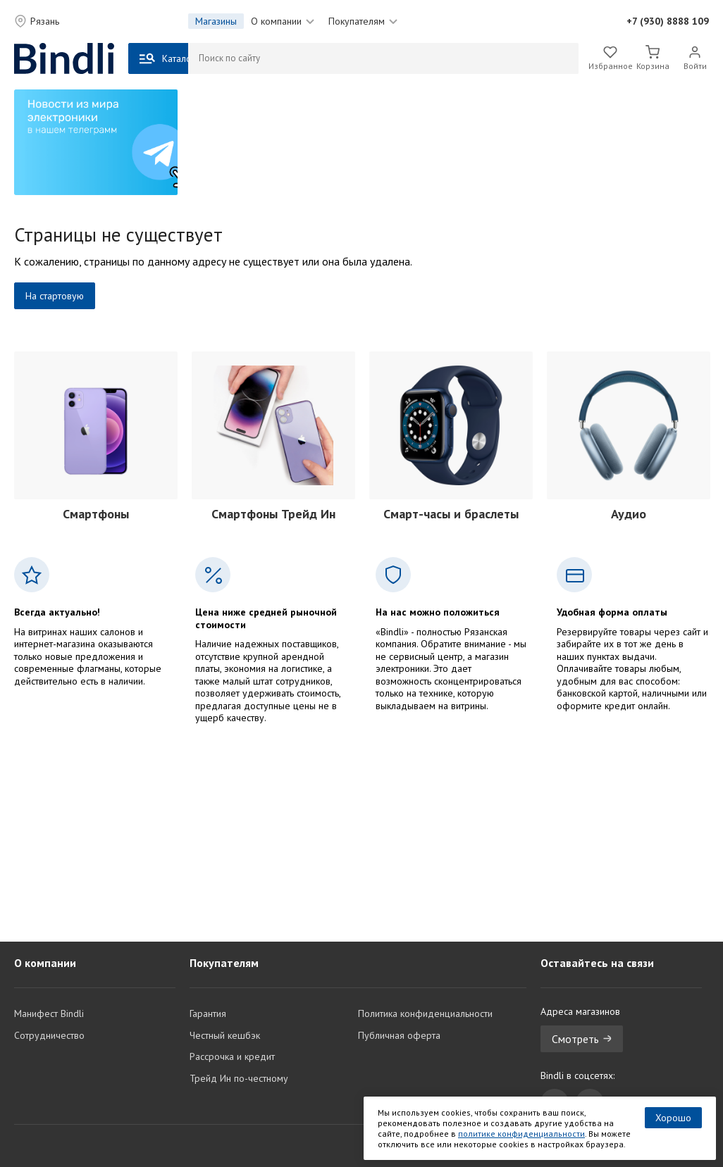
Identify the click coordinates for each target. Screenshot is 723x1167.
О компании (282, 21)
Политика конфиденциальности (425, 1013)
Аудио (628, 514)
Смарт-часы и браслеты (451, 514)
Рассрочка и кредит (232, 1056)
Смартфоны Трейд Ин (273, 514)
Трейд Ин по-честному (239, 1078)
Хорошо (673, 1117)
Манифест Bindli (49, 1013)
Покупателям (362, 21)
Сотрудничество (49, 1035)
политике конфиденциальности (521, 1133)
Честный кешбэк (225, 1035)
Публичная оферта (399, 1035)
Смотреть (582, 1039)
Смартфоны (96, 514)
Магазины (216, 21)
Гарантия (208, 1013)
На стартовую (54, 295)
